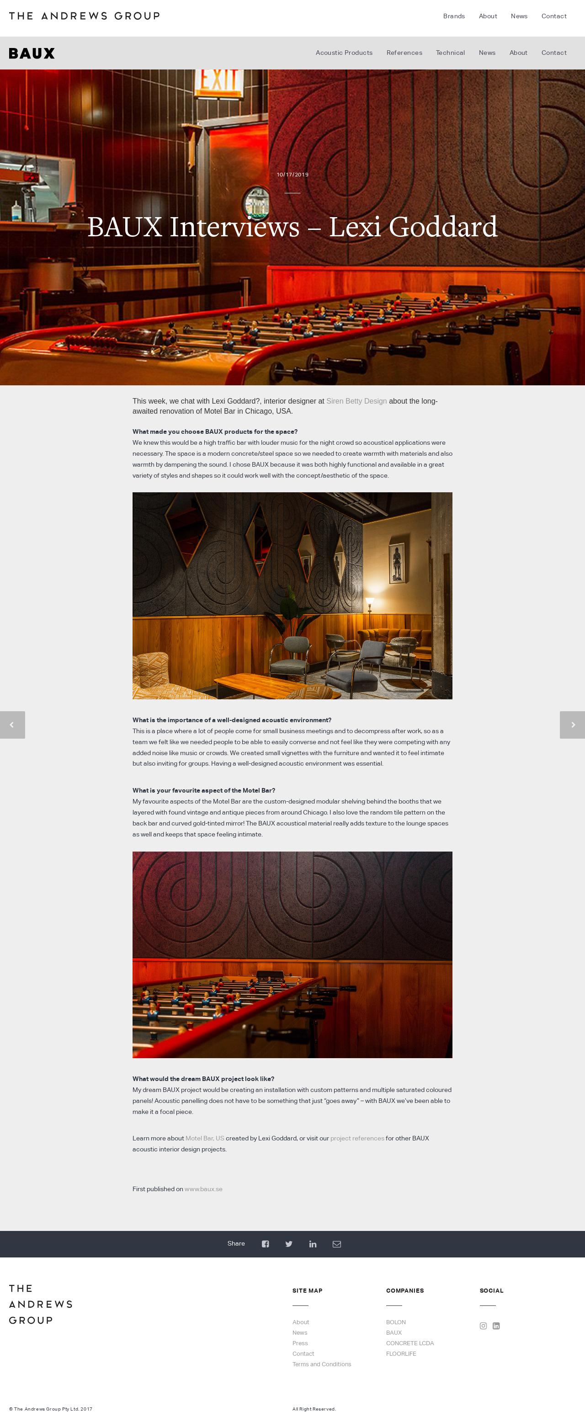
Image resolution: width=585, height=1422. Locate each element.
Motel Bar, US (205, 1138)
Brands (454, 16)
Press (300, 1343)
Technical (450, 52)
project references (357, 1138)
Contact (554, 16)
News (519, 16)
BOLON (396, 1322)
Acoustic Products (344, 52)
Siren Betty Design (356, 401)
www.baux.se (204, 1189)
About (488, 16)
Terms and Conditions (321, 1364)
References (404, 52)
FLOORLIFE (401, 1353)
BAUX (394, 1332)
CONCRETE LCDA (410, 1343)
